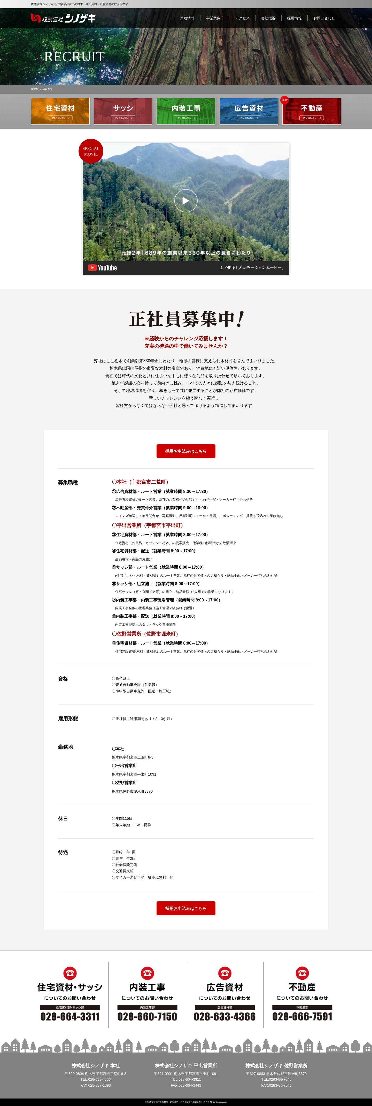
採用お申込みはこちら (186, 451)
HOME (35, 89)
